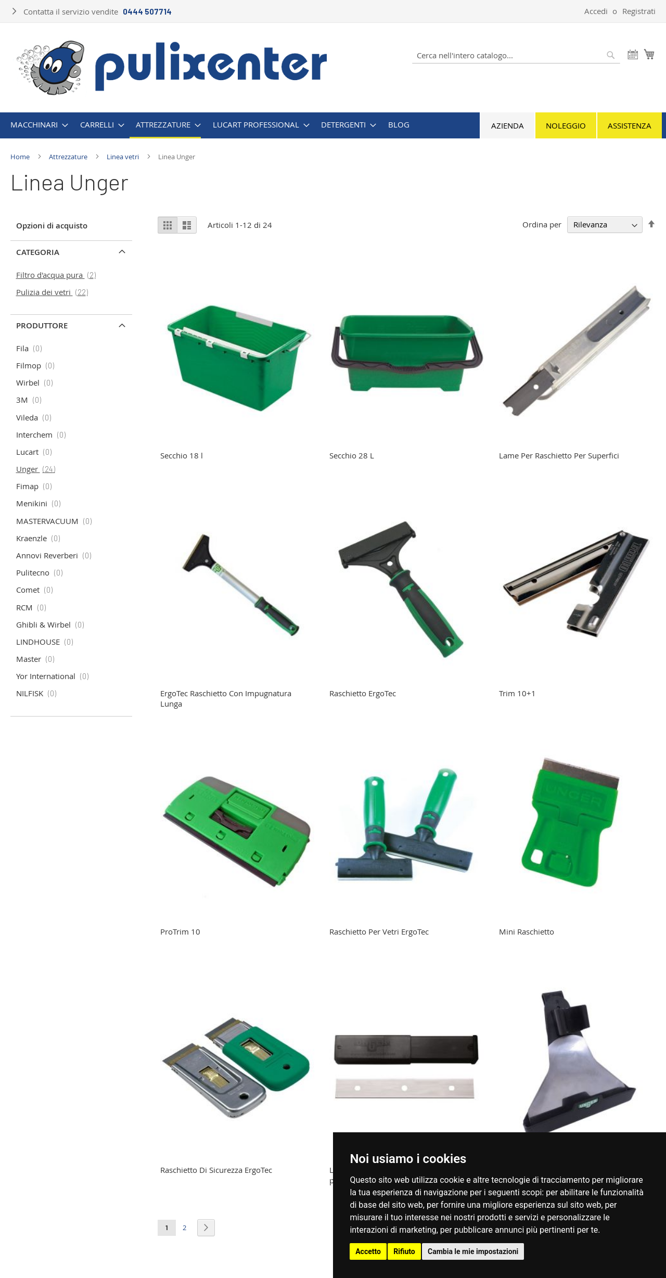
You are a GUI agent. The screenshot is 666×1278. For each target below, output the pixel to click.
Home (20, 156)
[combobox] (516, 55)
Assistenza (629, 125)
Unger (38, 469)
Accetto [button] (368, 1251)
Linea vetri (123, 156)
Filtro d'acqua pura (59, 275)
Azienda (507, 125)
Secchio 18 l (181, 455)
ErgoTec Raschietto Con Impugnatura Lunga (225, 698)
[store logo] (172, 66)
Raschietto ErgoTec (362, 693)
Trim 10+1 (517, 693)
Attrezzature (69, 156)
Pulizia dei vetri (55, 292)
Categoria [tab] (37, 252)
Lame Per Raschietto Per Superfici (559, 455)
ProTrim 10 (180, 931)
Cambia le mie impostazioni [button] (473, 1251)
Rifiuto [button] (404, 1251)
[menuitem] (36, 124)
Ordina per (541, 224)
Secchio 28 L (351, 455)
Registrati (639, 11)
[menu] (333, 125)
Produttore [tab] (42, 325)
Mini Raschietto (526, 931)
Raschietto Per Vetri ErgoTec (379, 931)
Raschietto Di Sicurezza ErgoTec (216, 1170)
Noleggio (566, 125)
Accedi (596, 11)
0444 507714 (147, 11)
